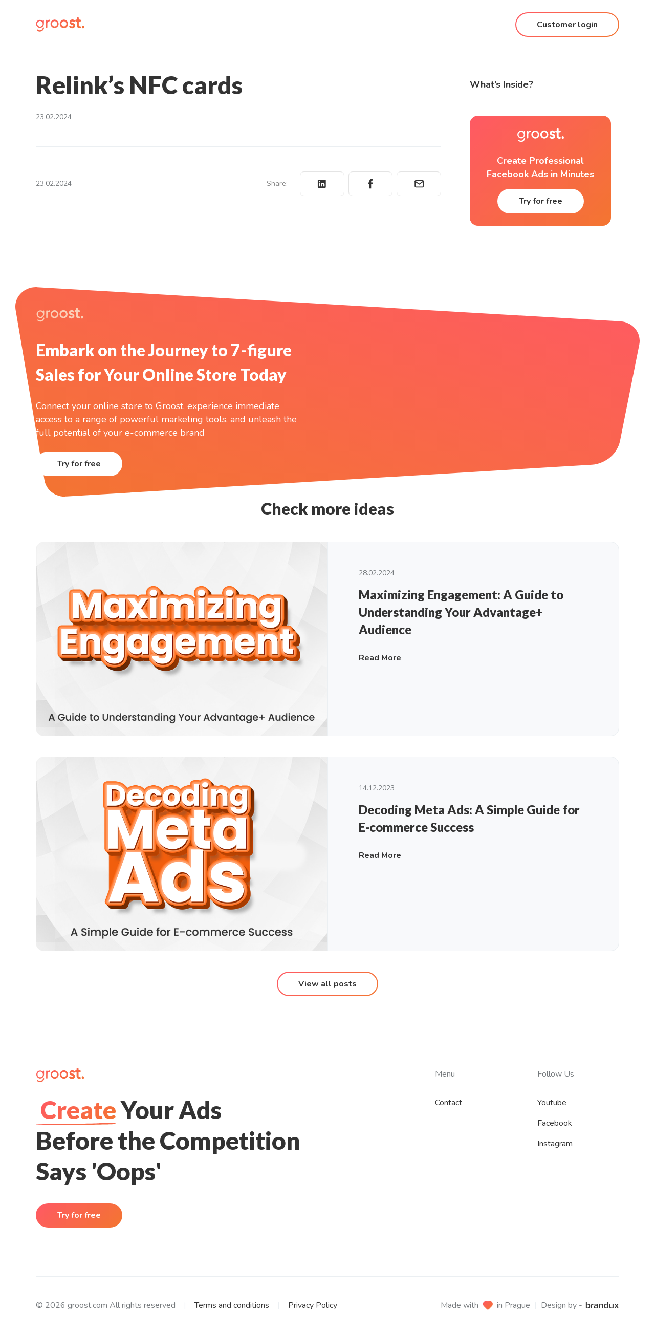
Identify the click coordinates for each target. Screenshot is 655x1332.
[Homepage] (60, 24)
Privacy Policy (312, 1305)
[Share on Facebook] (370, 183)
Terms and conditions (231, 1305)
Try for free (540, 201)
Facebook (554, 1123)
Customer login (567, 24)
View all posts (327, 984)
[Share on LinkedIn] (322, 183)
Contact (448, 1102)
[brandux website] (602, 1305)
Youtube (551, 1102)
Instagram (555, 1143)
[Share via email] (419, 183)
